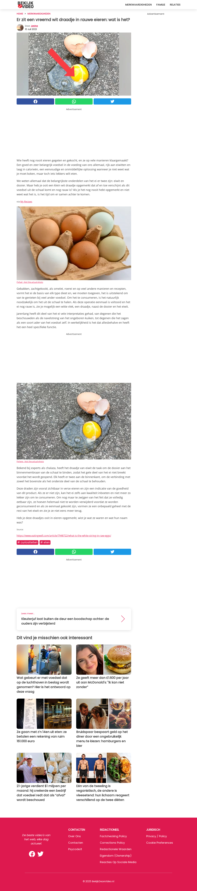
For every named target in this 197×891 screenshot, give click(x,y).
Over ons (74, 836)
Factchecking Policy (113, 836)
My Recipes (26, 201)
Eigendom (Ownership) (116, 856)
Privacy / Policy (156, 836)
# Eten (45, 542)
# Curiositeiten (27, 542)
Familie (160, 4)
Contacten (75, 843)
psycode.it (75, 849)
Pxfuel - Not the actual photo (30, 282)
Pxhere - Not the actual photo (30, 461)
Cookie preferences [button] (159, 843)
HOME (20, 13)
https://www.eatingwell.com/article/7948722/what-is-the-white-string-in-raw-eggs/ (64, 535)
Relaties (175, 4)
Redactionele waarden (115, 849)
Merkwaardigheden (138, 4)
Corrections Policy (112, 843)
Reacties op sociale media (118, 862)
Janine (34, 25)
